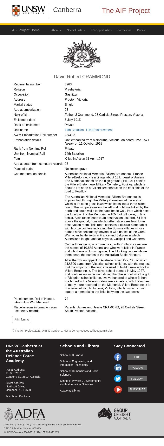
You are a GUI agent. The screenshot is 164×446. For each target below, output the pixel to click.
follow (137, 367)
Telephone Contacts (18, 396)
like (137, 357)
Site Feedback (55, 424)
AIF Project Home (26, 30)
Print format (22, 319)
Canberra (67, 9)
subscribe (137, 389)
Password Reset (72, 424)
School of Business (71, 355)
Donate (141, 30)
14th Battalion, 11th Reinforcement (89, 130)
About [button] (56, 30)
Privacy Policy (24, 424)
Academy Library (70, 390)
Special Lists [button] (76, 30)
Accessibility (39, 424)
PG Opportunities (101, 30)
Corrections (124, 30)
